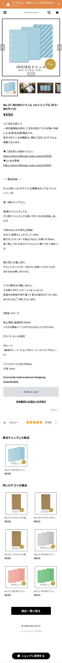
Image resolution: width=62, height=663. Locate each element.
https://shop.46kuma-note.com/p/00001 (27, 165)
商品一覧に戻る (31, 611)
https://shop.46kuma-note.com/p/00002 (27, 156)
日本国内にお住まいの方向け (31, 401)
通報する (55, 410)
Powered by (31, 631)
